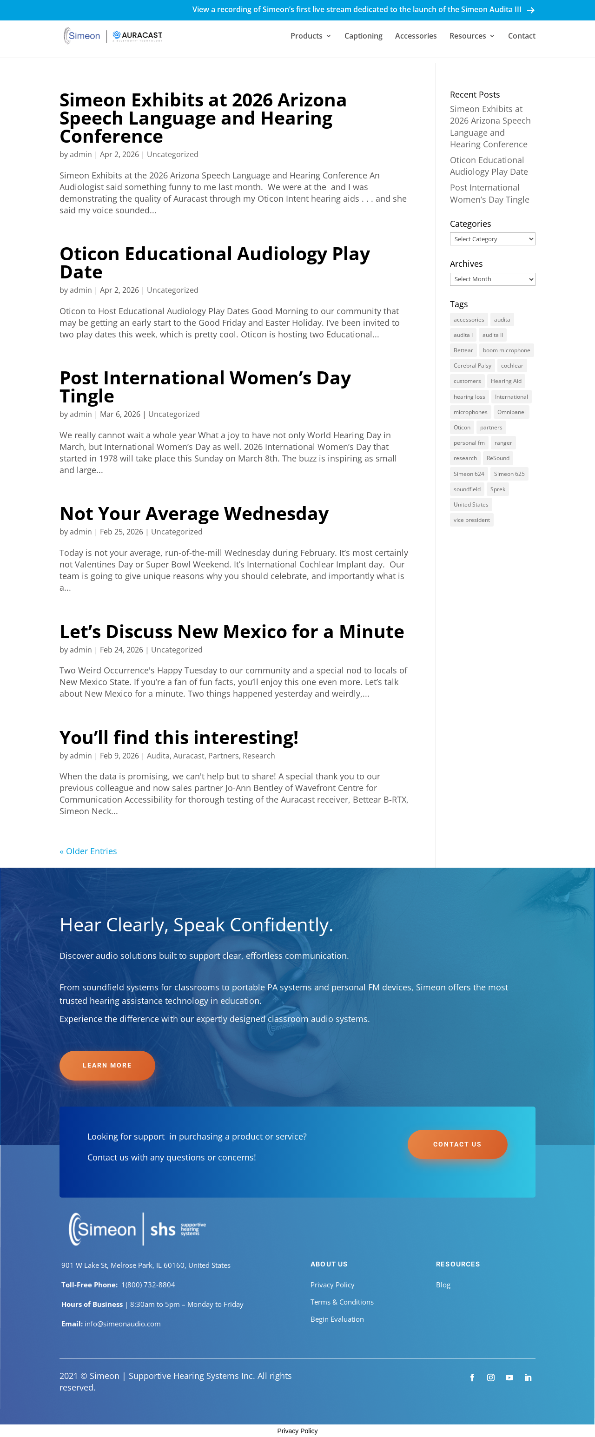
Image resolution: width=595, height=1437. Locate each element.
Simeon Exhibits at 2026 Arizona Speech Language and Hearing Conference (203, 117)
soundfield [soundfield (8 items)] (467, 489)
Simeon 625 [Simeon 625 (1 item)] (509, 474)
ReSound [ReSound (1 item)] (498, 458)
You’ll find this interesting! (179, 737)
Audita (158, 756)
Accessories (416, 37)
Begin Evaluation (337, 1319)
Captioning (363, 37)
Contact (522, 37)
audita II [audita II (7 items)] (493, 335)
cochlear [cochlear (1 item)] (512, 365)
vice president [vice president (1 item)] (472, 520)
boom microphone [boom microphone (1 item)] (506, 350)
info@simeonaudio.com (123, 1323)
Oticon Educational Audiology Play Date (215, 262)
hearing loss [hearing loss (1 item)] (469, 397)
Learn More (107, 1065)
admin (81, 154)
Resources (468, 37)
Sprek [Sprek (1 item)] (497, 489)
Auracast (189, 756)
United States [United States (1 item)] (471, 504)
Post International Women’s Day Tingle (205, 386)
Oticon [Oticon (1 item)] (462, 427)
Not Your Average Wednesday (194, 513)
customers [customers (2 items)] (467, 381)
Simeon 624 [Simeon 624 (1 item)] (469, 474)
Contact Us (457, 1144)
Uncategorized (172, 154)
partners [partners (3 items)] (491, 427)
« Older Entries (88, 851)
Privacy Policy (333, 1284)
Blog (443, 1284)
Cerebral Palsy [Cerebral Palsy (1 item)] (472, 365)
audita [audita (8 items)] (502, 319)
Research (259, 756)
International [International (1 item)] (511, 397)
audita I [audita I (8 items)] (463, 335)
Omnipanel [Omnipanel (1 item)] (511, 412)
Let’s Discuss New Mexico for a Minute (232, 631)
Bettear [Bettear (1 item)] (463, 350)
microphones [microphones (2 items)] (471, 412)
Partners (223, 756)
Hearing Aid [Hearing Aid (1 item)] (506, 381)
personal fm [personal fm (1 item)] (469, 443)
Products (307, 37)
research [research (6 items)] (465, 458)
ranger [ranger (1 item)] (503, 443)
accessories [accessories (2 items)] (469, 319)
